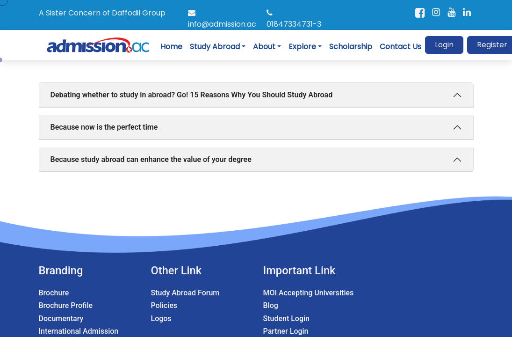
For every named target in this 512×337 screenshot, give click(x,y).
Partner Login (286, 331)
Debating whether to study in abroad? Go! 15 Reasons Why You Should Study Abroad (191, 94)
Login (444, 44)
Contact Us (400, 46)
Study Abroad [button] (215, 46)
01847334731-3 (294, 19)
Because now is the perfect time (104, 127)
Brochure (54, 292)
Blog (270, 305)
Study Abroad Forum (185, 292)
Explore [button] (302, 46)
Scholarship (350, 46)
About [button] (264, 46)
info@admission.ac (222, 19)
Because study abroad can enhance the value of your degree (151, 159)
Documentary (61, 318)
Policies (164, 305)
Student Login (286, 318)
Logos (161, 318)
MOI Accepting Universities (308, 292)
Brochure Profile (66, 305)
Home (171, 46)
